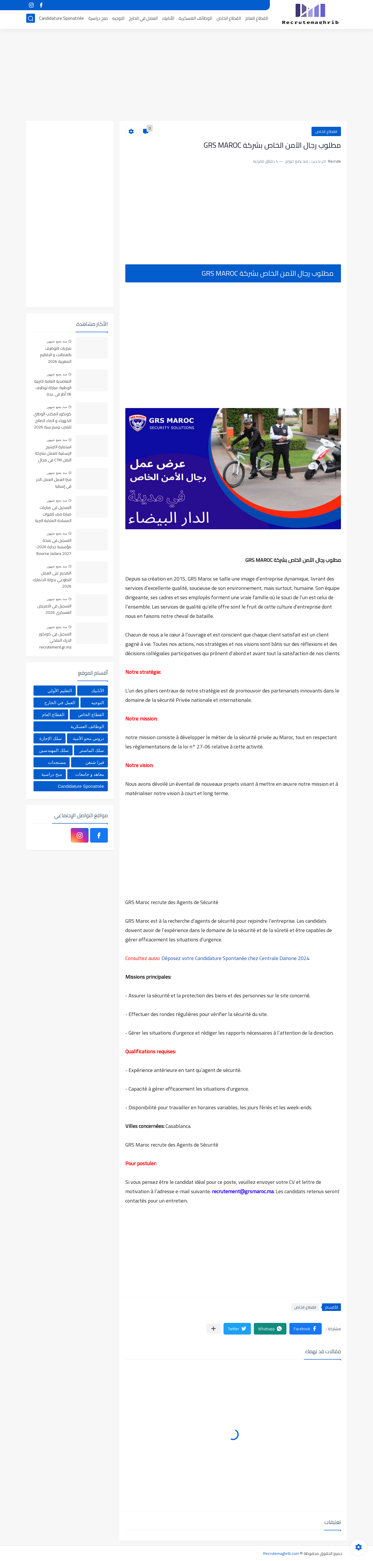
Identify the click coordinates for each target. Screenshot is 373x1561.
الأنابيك (168, 19)
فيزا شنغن (94, 762)
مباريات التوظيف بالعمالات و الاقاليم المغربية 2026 (55, 355)
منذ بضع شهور (57, 341)
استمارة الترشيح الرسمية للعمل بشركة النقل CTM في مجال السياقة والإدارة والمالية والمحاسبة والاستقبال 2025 (53, 454)
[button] (305, 1329)
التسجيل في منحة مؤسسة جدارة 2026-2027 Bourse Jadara (53, 547)
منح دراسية (98, 19)
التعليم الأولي (59, 690)
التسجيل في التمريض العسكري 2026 (54, 609)
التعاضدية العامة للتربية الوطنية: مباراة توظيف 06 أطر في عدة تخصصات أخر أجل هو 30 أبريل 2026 (52, 388)
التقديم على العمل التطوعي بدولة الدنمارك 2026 (52, 580)
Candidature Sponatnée (61, 19)
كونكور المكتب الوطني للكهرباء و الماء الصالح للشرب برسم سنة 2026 (52, 421)
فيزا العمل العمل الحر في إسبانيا (53, 483)
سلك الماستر (92, 750)
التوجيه (118, 19)
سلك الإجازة (50, 738)
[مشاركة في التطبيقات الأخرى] (213, 1328)
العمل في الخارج (143, 19)
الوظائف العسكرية (195, 19)
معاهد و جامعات (89, 774)
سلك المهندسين (54, 750)
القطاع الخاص (229, 19)
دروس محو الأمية (88, 738)
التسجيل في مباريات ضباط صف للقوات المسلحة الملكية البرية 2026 (53, 514)
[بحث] (30, 19)
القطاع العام (256, 19)
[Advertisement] (186, 76)
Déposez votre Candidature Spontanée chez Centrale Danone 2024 (235, 958)
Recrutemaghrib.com (281, 1553)
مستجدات (57, 762)
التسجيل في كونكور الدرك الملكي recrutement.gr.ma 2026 (55, 641)
